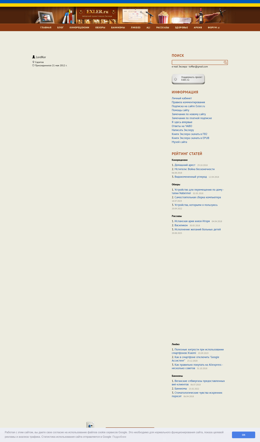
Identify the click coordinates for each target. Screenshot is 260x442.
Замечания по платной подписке (192, 118)
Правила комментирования (188, 102)
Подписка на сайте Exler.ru (188, 106)
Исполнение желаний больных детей (198, 229)
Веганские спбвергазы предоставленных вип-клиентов (198, 382)
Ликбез (135, 27)
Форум (213, 27)
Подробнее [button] (119, 436)
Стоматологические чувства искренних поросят (197, 394)
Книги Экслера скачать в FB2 (189, 134)
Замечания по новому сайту (189, 114)
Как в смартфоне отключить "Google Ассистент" (195, 358)
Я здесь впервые (182, 122)
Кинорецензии (79, 27)
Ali (148, 27)
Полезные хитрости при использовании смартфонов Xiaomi (198, 351)
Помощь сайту (180, 110)
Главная (45, 27)
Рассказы (162, 27)
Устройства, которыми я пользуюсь (196, 205)
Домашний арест (185, 165)
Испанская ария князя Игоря (192, 221)
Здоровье (181, 27)
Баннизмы (118, 27)
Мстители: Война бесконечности (195, 169)
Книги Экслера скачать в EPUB (190, 138)
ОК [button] (243, 435)
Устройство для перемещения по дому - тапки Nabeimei (198, 191)
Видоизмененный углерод (191, 177)
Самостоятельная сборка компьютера (198, 197)
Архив (198, 27)
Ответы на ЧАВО (182, 126)
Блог (60, 27)
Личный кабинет (182, 98)
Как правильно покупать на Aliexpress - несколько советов (197, 366)
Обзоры (100, 27)
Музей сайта (179, 142)
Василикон (181, 225)
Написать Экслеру (183, 130)
